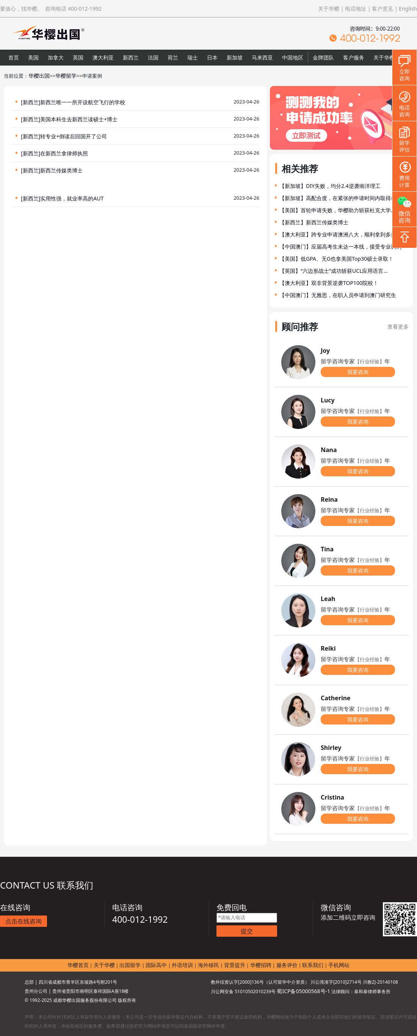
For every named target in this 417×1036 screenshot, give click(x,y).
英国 (78, 57)
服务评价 (287, 965)
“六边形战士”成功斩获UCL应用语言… (344, 270)
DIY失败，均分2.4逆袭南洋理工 (343, 185)
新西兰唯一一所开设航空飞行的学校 (82, 102)
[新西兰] (30, 102)
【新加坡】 (292, 185)
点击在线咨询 (23, 921)
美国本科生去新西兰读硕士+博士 (79, 119)
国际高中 (156, 965)
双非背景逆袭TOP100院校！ (344, 282)
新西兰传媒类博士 (61, 170)
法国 (153, 57)
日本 (212, 57)
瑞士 (192, 57)
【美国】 (290, 210)
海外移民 (208, 965)
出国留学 (130, 965)
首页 (13, 57)
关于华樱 (328, 8)
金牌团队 (323, 57)
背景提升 (234, 965)
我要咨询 (357, 372)
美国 (33, 57)
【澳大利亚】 (295, 234)
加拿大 (56, 57)
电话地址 (355, 8)
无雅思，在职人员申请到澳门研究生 (353, 295)
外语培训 (182, 965)
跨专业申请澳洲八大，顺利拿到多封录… (358, 234)
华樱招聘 (260, 965)
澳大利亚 (103, 57)
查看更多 (398, 326)
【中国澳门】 (295, 246)
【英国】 (290, 270)
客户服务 (353, 57)
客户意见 (382, 8)
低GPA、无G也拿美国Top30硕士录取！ (347, 258)
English (408, 8)
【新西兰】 (292, 222)
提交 (247, 931)
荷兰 (173, 57)
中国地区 (292, 57)
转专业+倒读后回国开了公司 (73, 136)
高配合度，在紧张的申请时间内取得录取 (353, 198)
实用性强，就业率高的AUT (71, 198)
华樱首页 (78, 965)
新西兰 (131, 57)
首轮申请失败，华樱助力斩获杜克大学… (348, 210)
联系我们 (312, 965)
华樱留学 (66, 75)
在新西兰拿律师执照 (64, 153)
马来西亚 (262, 57)
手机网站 (339, 965)
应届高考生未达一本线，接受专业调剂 (356, 246)
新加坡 (235, 57)
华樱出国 (39, 75)
